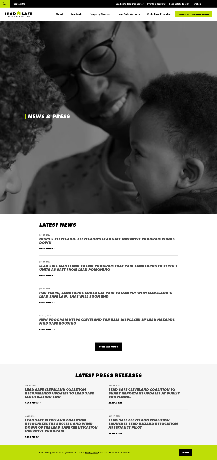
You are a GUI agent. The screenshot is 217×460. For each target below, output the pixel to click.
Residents (76, 14)
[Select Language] (202, 3)
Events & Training (156, 3)
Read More (46, 249)
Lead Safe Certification (194, 14)
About (59, 14)
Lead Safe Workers (129, 14)
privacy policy (92, 452)
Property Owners (100, 14)
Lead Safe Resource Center (129, 3)
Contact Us (43, 3)
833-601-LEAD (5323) (19, 3)
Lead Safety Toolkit (179, 3)
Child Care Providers (159, 14)
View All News (108, 346)
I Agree (185, 452)
